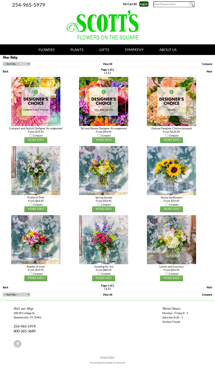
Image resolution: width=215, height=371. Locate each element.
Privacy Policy (107, 357)
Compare (207, 64)
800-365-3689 (25, 331)
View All (107, 64)
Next (209, 71)
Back (5, 71)
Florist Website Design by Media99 (107, 362)
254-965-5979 (28, 5)
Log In (144, 4)
